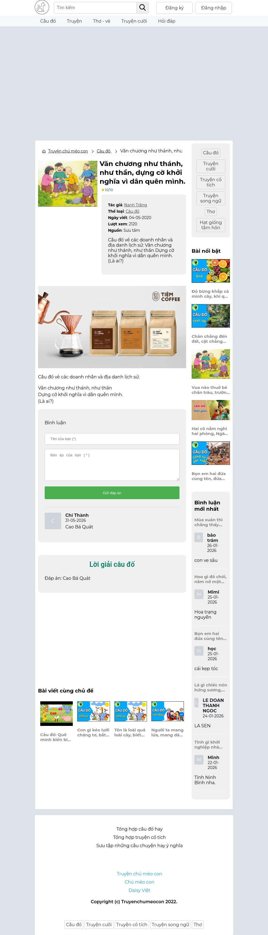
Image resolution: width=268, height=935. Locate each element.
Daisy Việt (140, 890)
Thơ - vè (101, 21)
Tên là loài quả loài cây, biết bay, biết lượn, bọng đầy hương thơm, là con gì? (130, 737)
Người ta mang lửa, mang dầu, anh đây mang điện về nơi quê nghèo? (167, 737)
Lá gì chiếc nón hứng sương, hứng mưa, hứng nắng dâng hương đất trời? (210, 687)
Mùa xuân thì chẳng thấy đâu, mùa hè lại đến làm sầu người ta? (210, 522)
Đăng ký (174, 7)
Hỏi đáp (166, 21)
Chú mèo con (139, 882)
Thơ (211, 211)
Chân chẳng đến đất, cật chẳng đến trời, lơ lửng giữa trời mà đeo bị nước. (209, 339)
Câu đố (48, 21)
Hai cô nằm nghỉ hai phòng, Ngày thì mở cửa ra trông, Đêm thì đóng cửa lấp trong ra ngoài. (209, 431)
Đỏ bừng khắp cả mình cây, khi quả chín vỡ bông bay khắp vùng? (211, 294)
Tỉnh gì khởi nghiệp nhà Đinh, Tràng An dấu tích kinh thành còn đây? (210, 745)
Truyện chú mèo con (68, 151)
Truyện (74, 21)
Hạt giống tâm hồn (211, 225)
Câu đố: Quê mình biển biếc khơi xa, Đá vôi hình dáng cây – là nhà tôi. (56, 742)
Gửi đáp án (112, 498)
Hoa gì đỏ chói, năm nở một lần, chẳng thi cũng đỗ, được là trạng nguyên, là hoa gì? (210, 579)
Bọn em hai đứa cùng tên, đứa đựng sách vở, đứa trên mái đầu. (211, 476)
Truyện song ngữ (210, 198)
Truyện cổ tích (210, 182)
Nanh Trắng (135, 204)
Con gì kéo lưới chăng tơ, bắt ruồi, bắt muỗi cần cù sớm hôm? (93, 737)
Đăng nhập (213, 7)
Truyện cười (134, 21)
